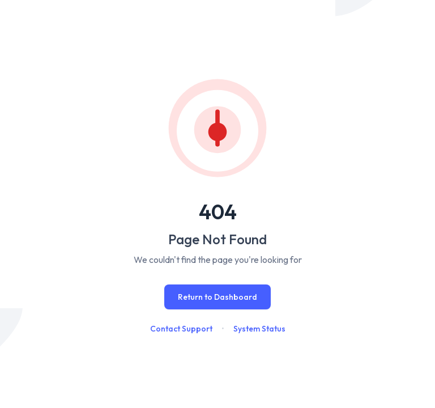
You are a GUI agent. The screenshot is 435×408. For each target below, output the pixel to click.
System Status (259, 329)
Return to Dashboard (217, 297)
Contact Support (181, 329)
